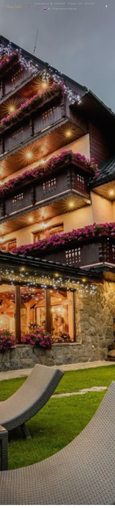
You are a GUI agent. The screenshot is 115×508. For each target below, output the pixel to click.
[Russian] (47, 8)
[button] (108, 238)
